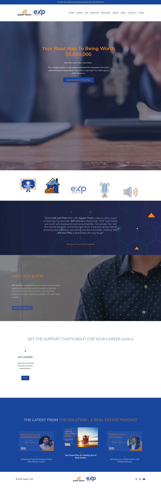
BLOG (123, 13)
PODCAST (94, 13)
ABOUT (115, 13)
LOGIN (141, 13)
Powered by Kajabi (139, 488)
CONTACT (132, 13)
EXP (86, 13)
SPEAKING (105, 13)
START (72, 13)
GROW (80, 13)
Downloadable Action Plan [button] (78, 80)
